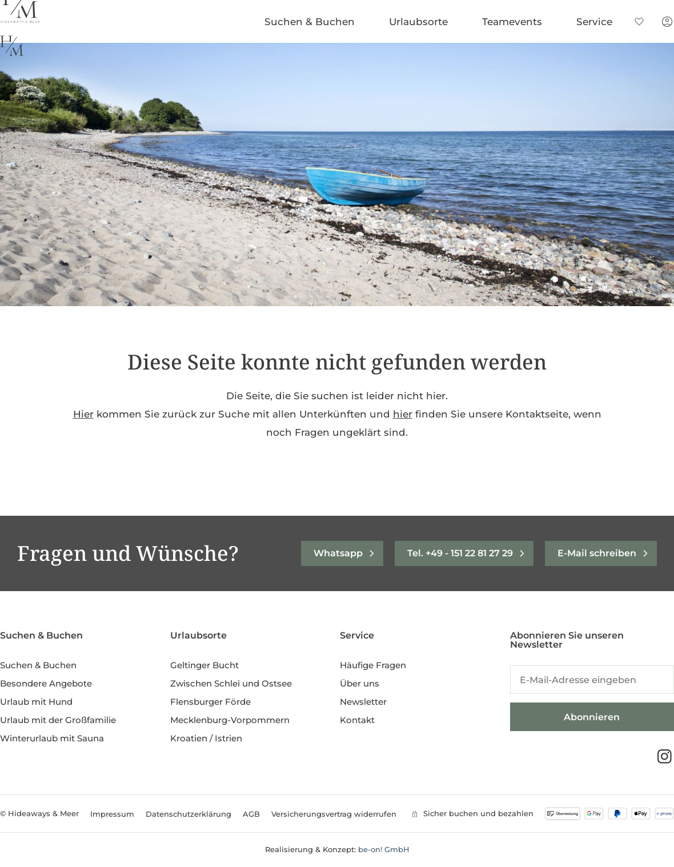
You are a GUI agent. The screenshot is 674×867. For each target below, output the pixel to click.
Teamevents (515, 21)
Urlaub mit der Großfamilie (58, 720)
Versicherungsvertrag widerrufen (333, 813)
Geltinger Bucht (204, 665)
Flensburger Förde (210, 701)
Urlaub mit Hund (36, 701)
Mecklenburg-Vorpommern (230, 720)
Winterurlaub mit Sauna (52, 738)
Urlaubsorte (421, 21)
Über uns (359, 683)
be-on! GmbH (384, 849)
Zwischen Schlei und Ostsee (231, 683)
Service (597, 21)
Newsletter (363, 701)
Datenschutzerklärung (188, 813)
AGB (251, 813)
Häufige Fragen (373, 665)
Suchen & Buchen (312, 21)
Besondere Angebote (46, 683)
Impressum (112, 813)
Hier (83, 414)
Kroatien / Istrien (206, 738)
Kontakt (357, 720)
